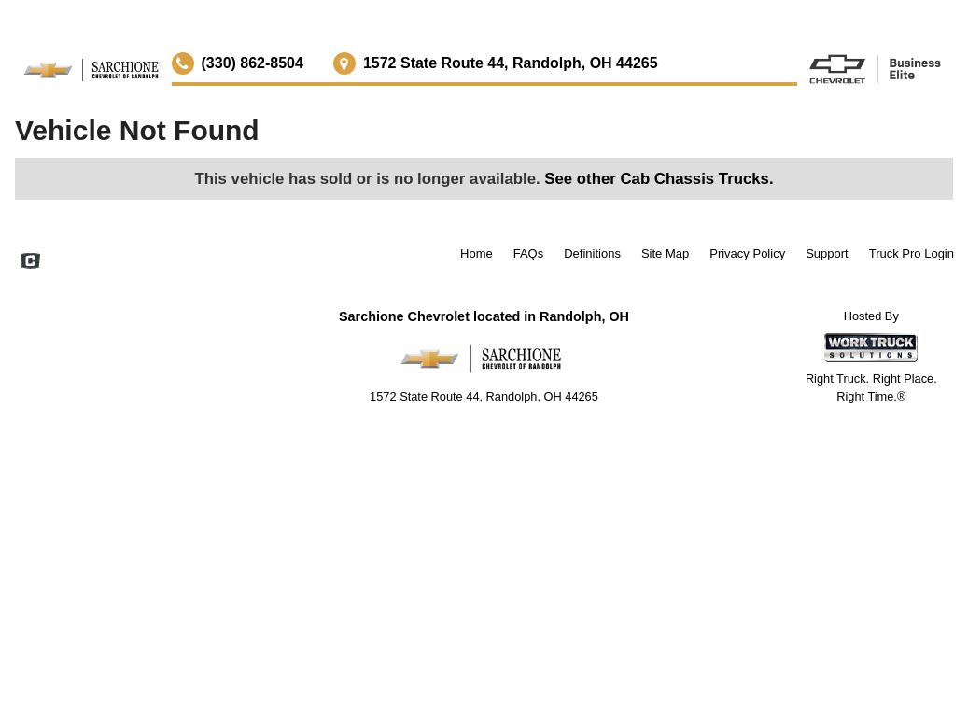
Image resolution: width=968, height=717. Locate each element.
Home (476, 253)
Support (827, 253)
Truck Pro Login (911, 253)
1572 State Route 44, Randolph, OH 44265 (510, 63)
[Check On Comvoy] (30, 263)
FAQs (528, 253)
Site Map (665, 253)
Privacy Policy (747, 253)
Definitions (592, 253)
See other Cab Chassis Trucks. (658, 179)
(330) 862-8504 (252, 63)
